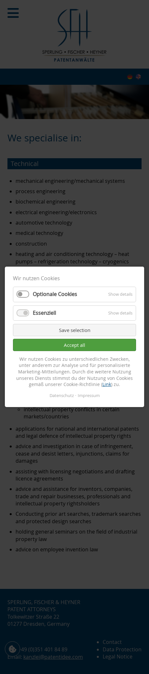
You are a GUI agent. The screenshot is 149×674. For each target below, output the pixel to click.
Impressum (89, 395)
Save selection (74, 330)
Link (106, 384)
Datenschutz (62, 395)
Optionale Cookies (55, 294)
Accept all (74, 345)
